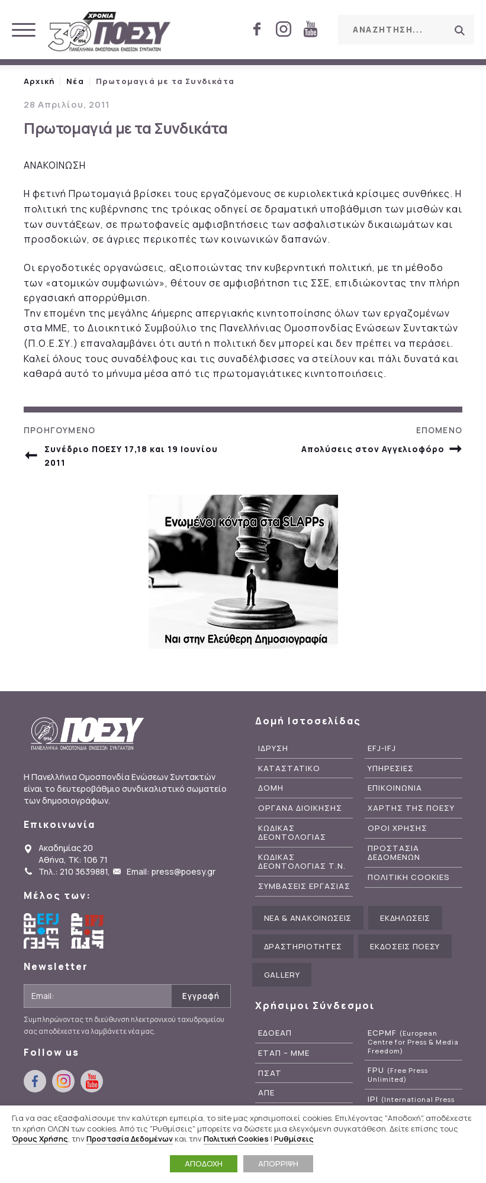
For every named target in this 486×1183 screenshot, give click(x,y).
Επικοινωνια (395, 788)
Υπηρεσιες (391, 768)
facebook (257, 29)
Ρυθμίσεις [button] (294, 1138)
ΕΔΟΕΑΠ (275, 1033)
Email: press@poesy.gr (171, 871)
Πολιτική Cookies (236, 1138)
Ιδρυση (273, 748)
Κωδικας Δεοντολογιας (292, 833)
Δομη (271, 788)
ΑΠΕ (266, 1092)
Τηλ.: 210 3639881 (73, 871)
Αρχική (39, 81)
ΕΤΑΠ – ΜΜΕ (284, 1053)
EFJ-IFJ (382, 748)
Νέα (75, 81)
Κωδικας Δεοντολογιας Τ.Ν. (302, 862)
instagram (283, 29)
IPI (411, 1104)
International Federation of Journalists (89, 931)
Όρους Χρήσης (40, 1138)
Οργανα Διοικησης (300, 808)
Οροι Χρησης (397, 828)
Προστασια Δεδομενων (394, 853)
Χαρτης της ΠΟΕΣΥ (411, 808)
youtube (310, 29)
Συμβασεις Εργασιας (304, 886)
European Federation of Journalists (41, 931)
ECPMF (413, 1042)
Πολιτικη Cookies (409, 877)
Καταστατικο (289, 768)
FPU (398, 1075)
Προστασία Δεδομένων (129, 1138)
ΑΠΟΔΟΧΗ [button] (204, 1163)
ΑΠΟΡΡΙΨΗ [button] (278, 1163)
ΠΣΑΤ (270, 1073)
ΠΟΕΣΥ (109, 32)
